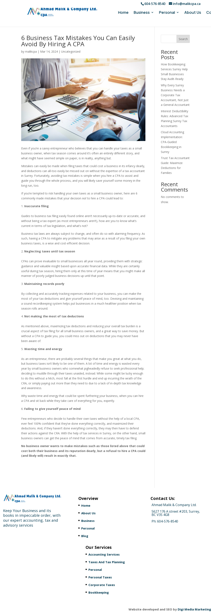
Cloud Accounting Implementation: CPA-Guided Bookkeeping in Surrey (172, 142)
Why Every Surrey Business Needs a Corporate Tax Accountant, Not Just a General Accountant (175, 95)
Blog (84, 536)
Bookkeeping (98, 592)
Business (142, 13)
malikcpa (31, 51)
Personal (167, 13)
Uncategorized (70, 51)
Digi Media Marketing (194, 609)
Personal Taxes (100, 577)
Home (123, 13)
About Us (192, 13)
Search (183, 39)
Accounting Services (104, 554)
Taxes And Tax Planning (106, 562)
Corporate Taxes (101, 585)
